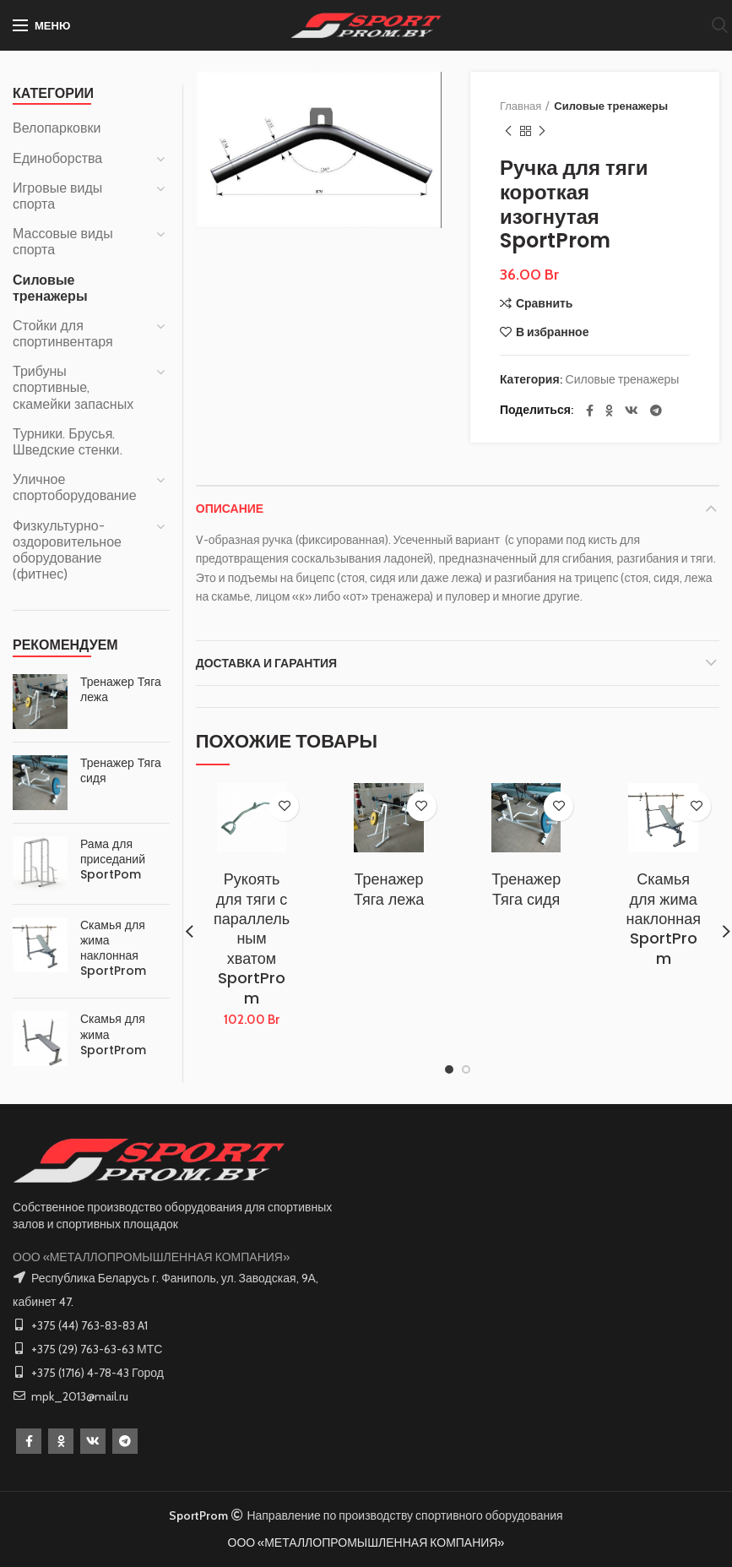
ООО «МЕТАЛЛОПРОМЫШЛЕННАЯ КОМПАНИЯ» (151, 1257)
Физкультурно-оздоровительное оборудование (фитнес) (67, 550)
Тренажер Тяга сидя (526, 889)
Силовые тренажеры (611, 105)
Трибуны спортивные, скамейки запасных (73, 387)
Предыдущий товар (508, 131)
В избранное (552, 332)
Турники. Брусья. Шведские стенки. (67, 442)
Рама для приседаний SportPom (112, 859)
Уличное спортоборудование (75, 487)
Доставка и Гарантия (266, 663)
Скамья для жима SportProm (113, 1034)
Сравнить (544, 303)
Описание (229, 508)
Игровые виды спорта (57, 196)
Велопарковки (56, 128)
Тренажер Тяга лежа (389, 889)
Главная (520, 105)
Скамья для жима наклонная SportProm (663, 918)
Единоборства (57, 158)
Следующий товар (542, 131)
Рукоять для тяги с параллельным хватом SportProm (252, 938)
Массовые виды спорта (63, 242)
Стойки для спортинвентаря (63, 334)
